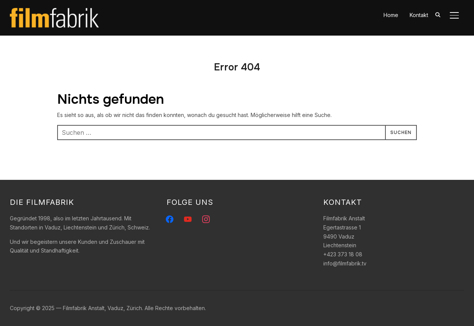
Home (391, 15)
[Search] (437, 14)
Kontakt (419, 15)
